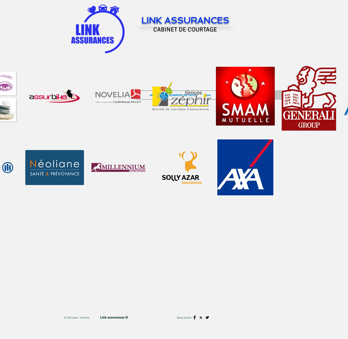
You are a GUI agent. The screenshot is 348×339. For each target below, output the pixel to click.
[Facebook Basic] (195, 317)
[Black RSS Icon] (201, 317)
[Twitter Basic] (207, 317)
